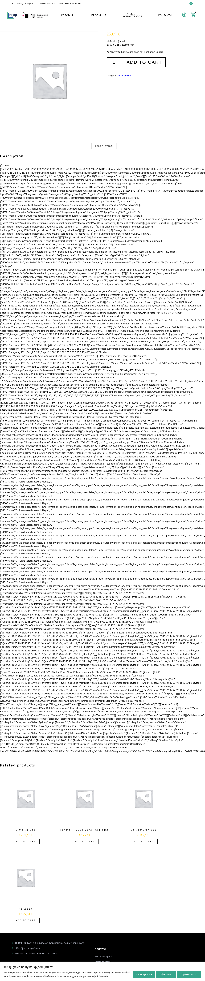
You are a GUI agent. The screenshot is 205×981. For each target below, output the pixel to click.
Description (103, 146)
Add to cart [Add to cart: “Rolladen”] (25, 920)
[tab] (103, 146)
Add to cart (144, 62)
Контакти (165, 15)
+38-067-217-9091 (57, 3)
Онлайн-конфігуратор (132, 15)
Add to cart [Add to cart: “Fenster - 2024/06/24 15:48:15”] (84, 841)
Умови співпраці (103, 956)
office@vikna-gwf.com (26, 3)
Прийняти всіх (189, 974)
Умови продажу (103, 961)
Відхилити (166, 974)
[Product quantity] (115, 62)
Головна (67, 15)
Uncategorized (124, 75)
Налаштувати (143, 974)
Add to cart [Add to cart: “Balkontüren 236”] (144, 841)
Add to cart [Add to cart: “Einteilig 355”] (25, 841)
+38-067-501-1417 (73, 3)
